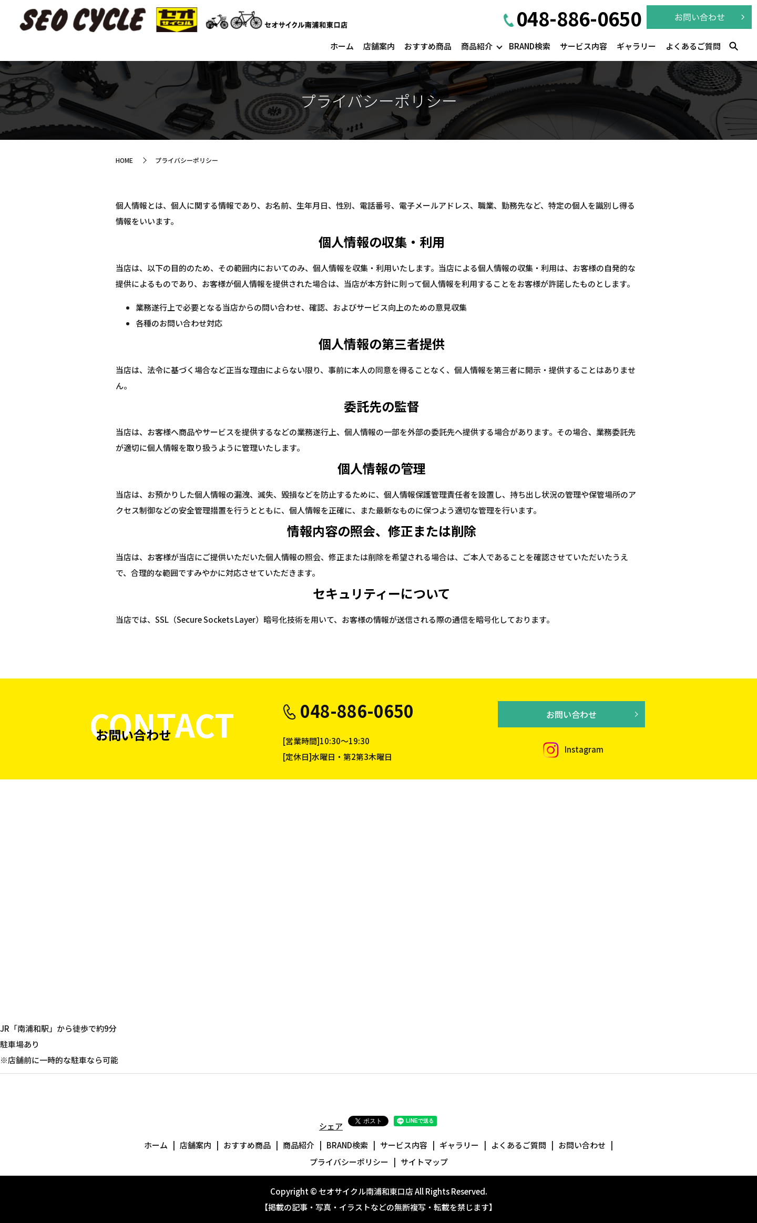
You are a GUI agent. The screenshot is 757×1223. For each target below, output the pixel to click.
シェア (331, 1126)
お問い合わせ (571, 714)
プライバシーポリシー (349, 1161)
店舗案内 (379, 46)
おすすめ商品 (428, 46)
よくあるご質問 (693, 46)
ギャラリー (636, 46)
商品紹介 (477, 46)
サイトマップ (424, 1161)
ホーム (342, 46)
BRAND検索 (529, 46)
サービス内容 (583, 46)
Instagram (571, 749)
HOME (124, 160)
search (733, 47)
